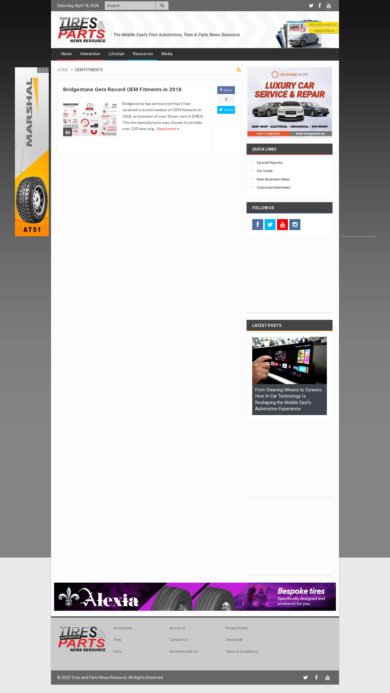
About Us (177, 628)
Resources (143, 53)
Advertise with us (323, 24)
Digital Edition (324, 30)
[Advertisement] (358, 151)
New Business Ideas (273, 179)
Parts (117, 651)
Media (166, 53)
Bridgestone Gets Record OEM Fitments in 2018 (122, 89)
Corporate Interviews (273, 187)
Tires (117, 640)
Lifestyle (117, 53)
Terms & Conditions (242, 651)
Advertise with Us (184, 651)
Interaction (90, 53)
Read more (168, 128)
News (66, 53)
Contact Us (179, 640)
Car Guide (264, 171)
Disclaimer (234, 640)
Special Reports (270, 163)
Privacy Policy (236, 628)
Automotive (122, 628)
